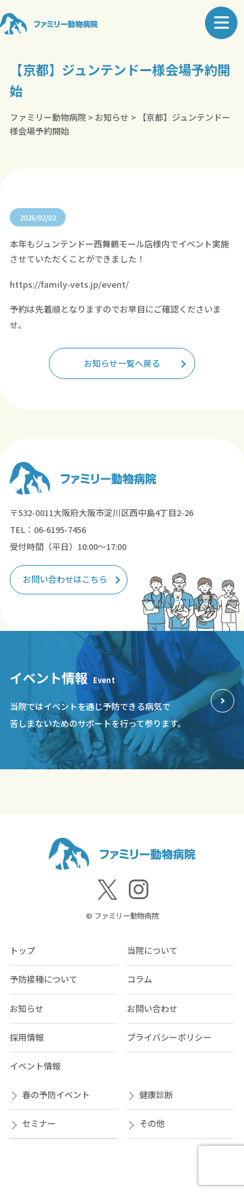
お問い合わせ (152, 1008)
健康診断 (156, 1094)
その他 (152, 1123)
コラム (139, 979)
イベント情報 (35, 1066)
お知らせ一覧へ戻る (122, 363)
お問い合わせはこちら (65, 579)
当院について (152, 950)
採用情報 (27, 1037)
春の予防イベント (56, 1094)
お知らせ (27, 1008)
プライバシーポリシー (169, 1037)
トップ (22, 950)
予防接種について (43, 979)
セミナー (39, 1123)
